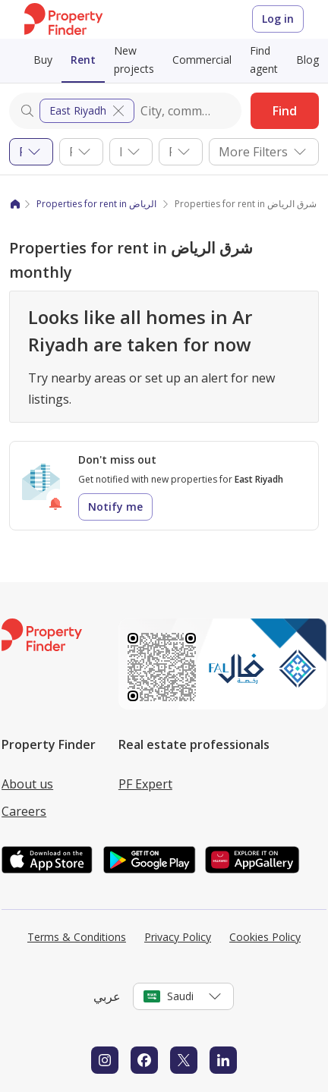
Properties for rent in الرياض (96, 203)
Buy (42, 59)
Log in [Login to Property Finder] (278, 18)
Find (285, 110)
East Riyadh (88, 111)
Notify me (115, 506)
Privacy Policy (177, 937)
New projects (134, 59)
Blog (307, 59)
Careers (24, 811)
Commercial (202, 59)
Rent (83, 59)
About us (27, 784)
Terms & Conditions (76, 937)
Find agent (264, 59)
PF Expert (145, 784)
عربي (107, 996)
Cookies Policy (265, 937)
